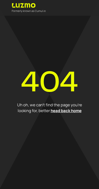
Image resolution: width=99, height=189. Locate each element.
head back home (66, 110)
